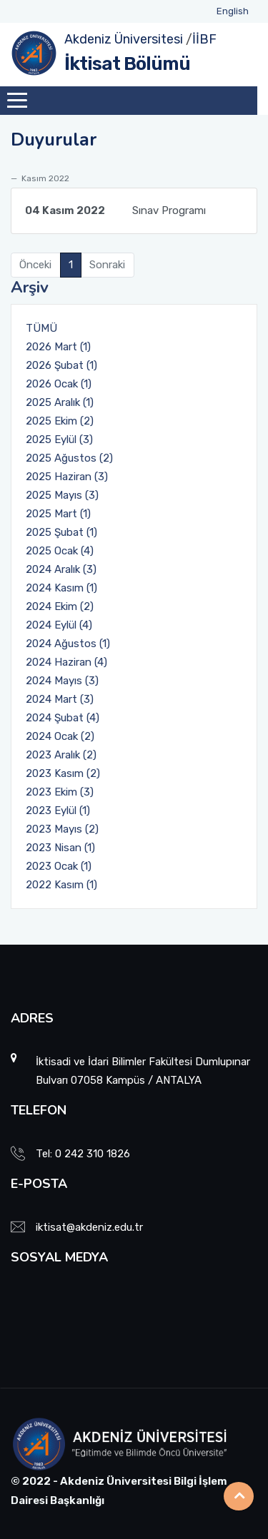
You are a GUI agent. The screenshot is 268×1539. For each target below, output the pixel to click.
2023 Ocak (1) (58, 866)
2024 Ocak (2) (60, 736)
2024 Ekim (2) (60, 606)
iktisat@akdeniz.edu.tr (89, 1227)
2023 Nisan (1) (60, 847)
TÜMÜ (41, 328)
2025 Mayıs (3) (62, 495)
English (233, 11)
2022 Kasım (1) (61, 884)
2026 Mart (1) (58, 346)
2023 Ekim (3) (60, 792)
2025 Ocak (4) (60, 550)
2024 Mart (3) (60, 699)
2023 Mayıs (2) (62, 829)
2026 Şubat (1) (61, 365)
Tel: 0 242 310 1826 (83, 1153)
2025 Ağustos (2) (69, 458)
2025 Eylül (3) (59, 439)
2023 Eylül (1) (58, 810)
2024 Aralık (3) (61, 569)
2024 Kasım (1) (61, 587)
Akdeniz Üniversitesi (123, 39)
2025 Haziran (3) (67, 476)
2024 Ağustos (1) (68, 643)
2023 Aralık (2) (61, 754)
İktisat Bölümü (127, 64)
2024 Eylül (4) (59, 625)
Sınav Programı (115, 210)
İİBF (204, 39)
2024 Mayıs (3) (62, 680)
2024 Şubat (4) (62, 717)
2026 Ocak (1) (58, 383)
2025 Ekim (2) (60, 421)
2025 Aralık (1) (60, 402)
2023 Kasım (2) (63, 773)
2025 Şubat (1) (61, 532)
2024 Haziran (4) (66, 662)
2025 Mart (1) (58, 513)
